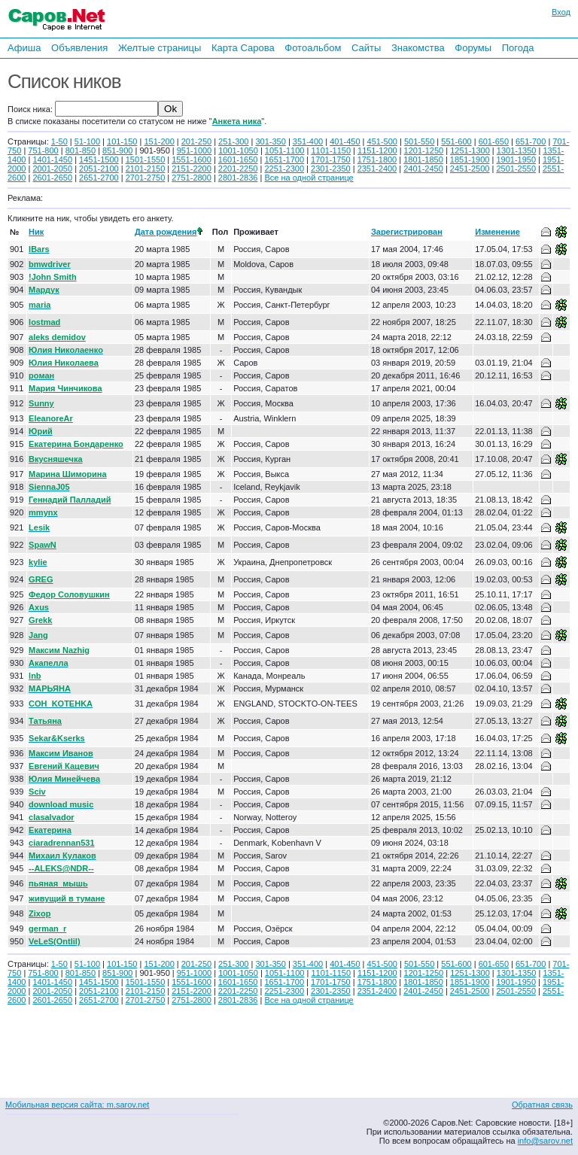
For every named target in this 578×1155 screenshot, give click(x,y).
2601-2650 (52, 177)
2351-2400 (377, 168)
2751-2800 (191, 177)
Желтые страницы (160, 47)
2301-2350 (331, 168)
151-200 (159, 141)
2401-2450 (423, 168)
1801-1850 (423, 159)
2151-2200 (191, 168)
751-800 (43, 150)
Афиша (24, 47)
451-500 (382, 141)
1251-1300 (470, 150)
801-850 (80, 150)
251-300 (233, 141)
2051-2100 (99, 168)
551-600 (456, 141)
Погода (518, 47)
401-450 (345, 141)
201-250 (196, 141)
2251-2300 (284, 168)
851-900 (117, 150)
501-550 (419, 141)
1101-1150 (331, 150)
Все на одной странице (308, 177)
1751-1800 (377, 159)
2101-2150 (146, 168)
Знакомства (418, 47)
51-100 (87, 141)
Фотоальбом (312, 47)
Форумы (473, 47)
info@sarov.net (545, 1140)
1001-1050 (238, 150)
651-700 (531, 141)
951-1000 (194, 150)
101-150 (122, 141)
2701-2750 (146, 177)
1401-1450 (52, 159)
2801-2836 (238, 177)
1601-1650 (238, 159)
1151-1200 (377, 150)
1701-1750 (331, 159)
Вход (561, 12)
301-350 (270, 141)
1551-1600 (191, 159)
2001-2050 (52, 168)
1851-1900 (470, 159)
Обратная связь (542, 1104)
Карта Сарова (243, 47)
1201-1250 (424, 150)
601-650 (494, 141)
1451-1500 (99, 159)
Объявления (79, 47)
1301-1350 (517, 150)
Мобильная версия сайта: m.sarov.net (77, 1104)
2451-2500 (470, 168)
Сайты (366, 47)
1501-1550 (146, 159)
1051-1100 (285, 150)
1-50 (59, 141)
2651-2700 (99, 177)
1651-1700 (284, 159)
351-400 (308, 141)
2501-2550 (516, 168)
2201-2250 (238, 168)
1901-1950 (516, 159)
